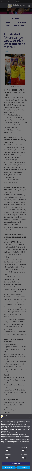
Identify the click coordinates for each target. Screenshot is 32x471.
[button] (29, 417)
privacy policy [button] (22, 423)
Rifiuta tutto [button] (8, 467)
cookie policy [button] (4, 431)
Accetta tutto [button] (23, 467)
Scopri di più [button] (16, 463)
